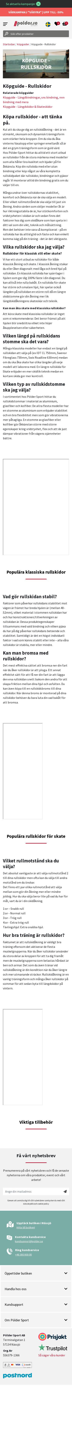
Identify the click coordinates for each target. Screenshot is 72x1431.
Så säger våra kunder (51, 1355)
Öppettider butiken (36, 1273)
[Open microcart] (64, 24)
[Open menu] (5, 24)
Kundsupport (36, 1304)
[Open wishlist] (56, 24)
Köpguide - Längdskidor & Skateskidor (27, 107)
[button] (48, 24)
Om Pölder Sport (36, 1320)
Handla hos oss (36, 1289)
